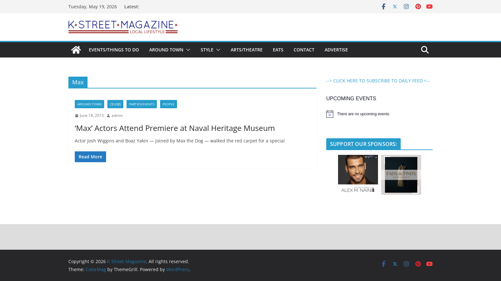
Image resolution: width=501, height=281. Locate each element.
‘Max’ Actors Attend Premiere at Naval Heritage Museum (175, 128)
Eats (278, 50)
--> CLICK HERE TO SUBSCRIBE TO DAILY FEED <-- (378, 81)
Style (207, 50)
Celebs (115, 104)
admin (117, 115)
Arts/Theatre (247, 50)
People (168, 104)
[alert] (379, 114)
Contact (304, 50)
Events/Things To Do (114, 50)
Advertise (336, 50)
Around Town (166, 50)
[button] (186, 49)
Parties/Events (141, 104)
